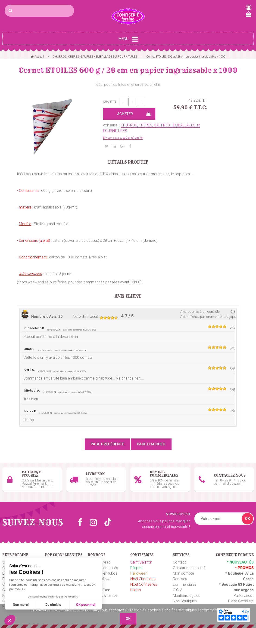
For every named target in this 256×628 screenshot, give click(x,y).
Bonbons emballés (103, 568)
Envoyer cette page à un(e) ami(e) (123, 137)
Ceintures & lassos (103, 595)
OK (247, 518)
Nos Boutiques (185, 601)
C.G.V (177, 590)
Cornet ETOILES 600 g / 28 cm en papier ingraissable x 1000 (128, 70)
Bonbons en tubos (102, 573)
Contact (179, 562)
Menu (128, 39)
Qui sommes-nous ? (189, 568)
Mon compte (183, 573)
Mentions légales (186, 595)
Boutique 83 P (234, 584)
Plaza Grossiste (241, 601)
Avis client (128, 296)
